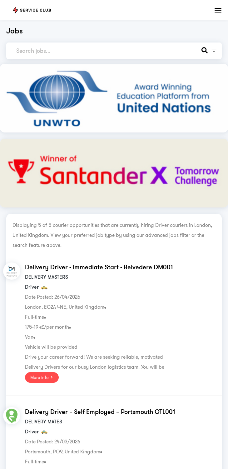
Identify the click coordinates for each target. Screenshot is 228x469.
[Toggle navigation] (218, 10)
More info (41, 377)
